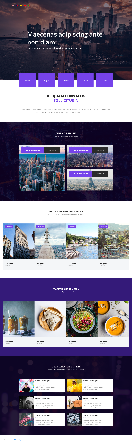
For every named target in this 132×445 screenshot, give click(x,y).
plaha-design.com (19, 440)
